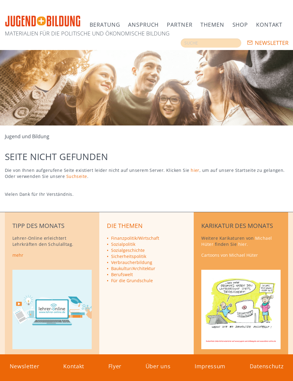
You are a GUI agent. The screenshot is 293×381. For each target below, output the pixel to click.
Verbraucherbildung (131, 262)
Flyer (115, 366)
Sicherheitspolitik (128, 256)
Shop (240, 24)
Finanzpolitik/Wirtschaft (135, 238)
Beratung (105, 24)
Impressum (210, 366)
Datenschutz (267, 366)
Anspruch (143, 24)
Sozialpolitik (123, 244)
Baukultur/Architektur (133, 268)
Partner (179, 24)
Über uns (158, 366)
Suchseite (76, 176)
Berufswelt (122, 274)
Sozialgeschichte (128, 250)
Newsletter (271, 42)
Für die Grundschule (132, 280)
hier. (243, 244)
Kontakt (269, 24)
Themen (212, 24)
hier (195, 170)
